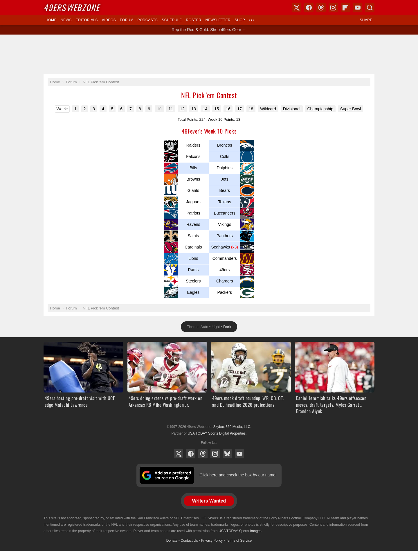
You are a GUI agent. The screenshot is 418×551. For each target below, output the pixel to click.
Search (369, 7)
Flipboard (345, 7)
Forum (126, 20)
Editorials (87, 20)
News (66, 20)
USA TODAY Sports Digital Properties (217, 433)
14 (205, 109)
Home (51, 20)
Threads (203, 453)
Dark (227, 327)
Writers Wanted (209, 500)
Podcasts (147, 20)
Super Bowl (350, 109)
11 (171, 109)
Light (216, 327)
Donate (172, 541)
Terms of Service (239, 541)
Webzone (72, 7)
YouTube (239, 453)
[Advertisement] (209, 54)
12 (182, 109)
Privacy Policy (212, 541)
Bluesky (227, 453)
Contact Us (189, 541)
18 (251, 109)
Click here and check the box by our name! (237, 475)
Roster (193, 20)
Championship (320, 109)
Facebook (190, 453)
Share (366, 20)
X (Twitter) (178, 453)
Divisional (291, 109)
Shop (240, 20)
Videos (109, 20)
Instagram (215, 453)
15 (216, 109)
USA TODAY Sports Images (240, 531)
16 (228, 109)
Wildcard (268, 109)
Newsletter (217, 20)
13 (193, 109)
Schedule (172, 20)
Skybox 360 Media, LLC (231, 427)
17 (239, 109)
